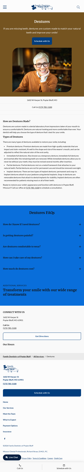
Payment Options (10, 426)
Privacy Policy (27, 458)
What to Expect (9, 420)
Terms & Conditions (39, 458)
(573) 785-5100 (45, 107)
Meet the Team (9, 414)
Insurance (7, 431)
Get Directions (42, 336)
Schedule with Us (42, 41)
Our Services (8, 408)
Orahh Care (58, 458)
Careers (50, 458)
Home (5, 402)
